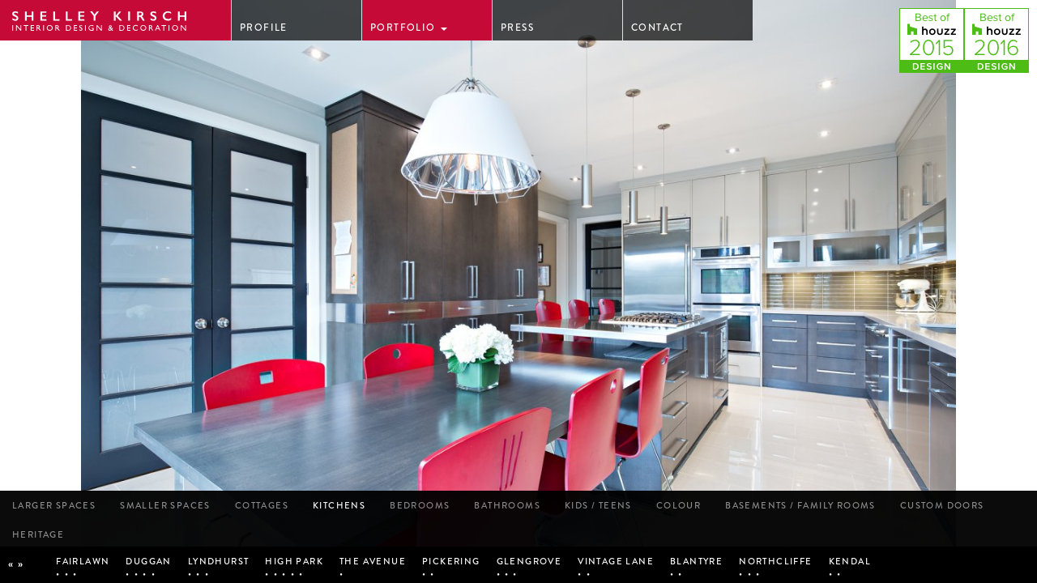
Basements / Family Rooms (800, 505)
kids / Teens (598, 505)
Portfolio (408, 27)
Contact (657, 27)
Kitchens (339, 505)
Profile (264, 27)
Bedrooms (420, 505)
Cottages (261, 505)
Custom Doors (942, 505)
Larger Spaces (54, 505)
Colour (678, 505)
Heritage (38, 534)
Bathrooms (507, 505)
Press (517, 27)
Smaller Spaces (165, 505)
